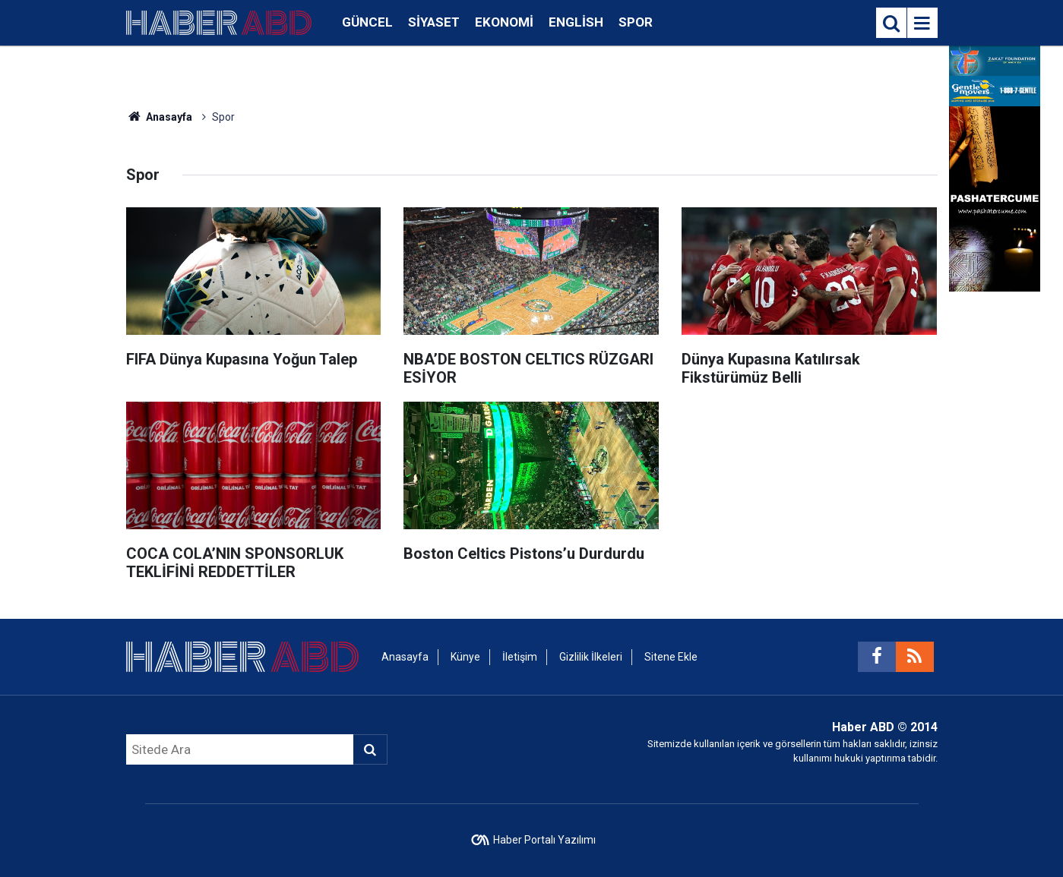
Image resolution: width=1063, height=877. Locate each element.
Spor (636, 22)
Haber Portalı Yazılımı (544, 840)
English (576, 22)
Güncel (367, 22)
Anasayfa (159, 117)
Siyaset (434, 22)
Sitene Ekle (671, 657)
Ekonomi (504, 22)
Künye (465, 657)
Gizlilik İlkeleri (590, 657)
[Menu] (922, 23)
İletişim (519, 657)
